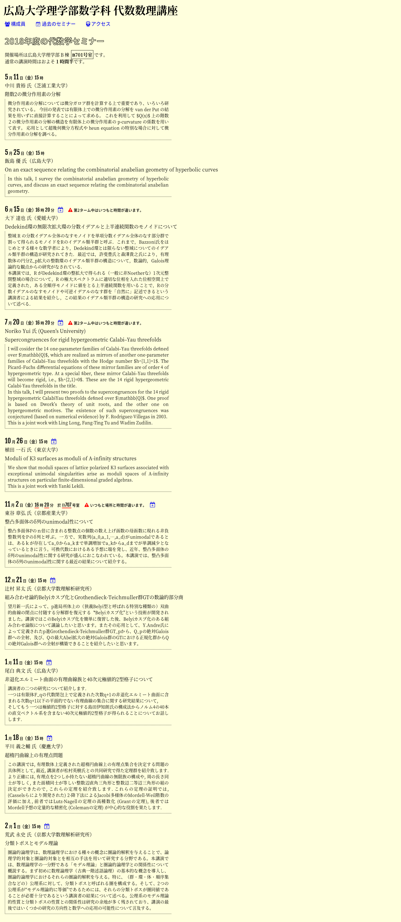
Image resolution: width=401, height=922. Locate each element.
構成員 (15, 23)
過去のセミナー (56, 23)
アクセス (98, 23)
